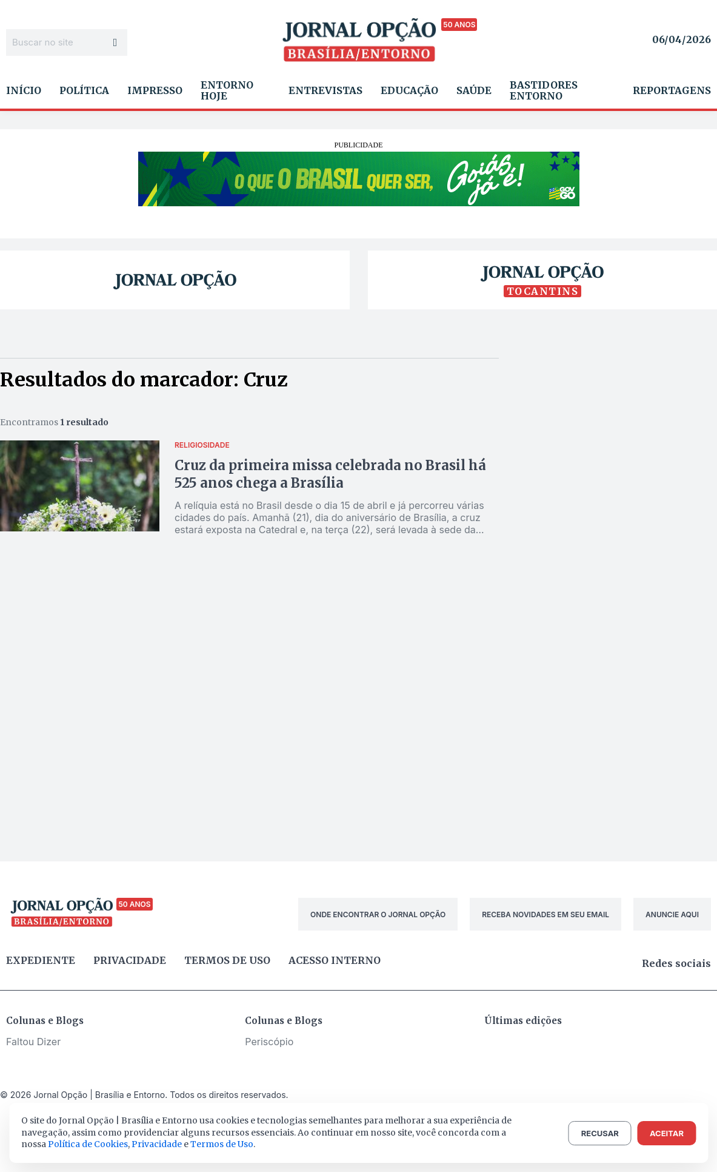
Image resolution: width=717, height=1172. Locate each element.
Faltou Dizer (33, 1042)
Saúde (474, 90)
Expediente (40, 960)
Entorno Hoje (227, 90)
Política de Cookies (88, 1144)
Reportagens (672, 90)
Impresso (154, 90)
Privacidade (129, 960)
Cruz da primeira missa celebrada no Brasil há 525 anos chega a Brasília (330, 474)
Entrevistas (325, 90)
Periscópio (269, 1042)
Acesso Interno (334, 960)
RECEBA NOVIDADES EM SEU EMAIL (545, 914)
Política (84, 90)
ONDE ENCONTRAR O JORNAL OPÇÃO (377, 914)
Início (23, 90)
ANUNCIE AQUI (672, 914)
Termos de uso (227, 960)
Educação (409, 90)
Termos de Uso (221, 1144)
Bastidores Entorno (544, 90)
